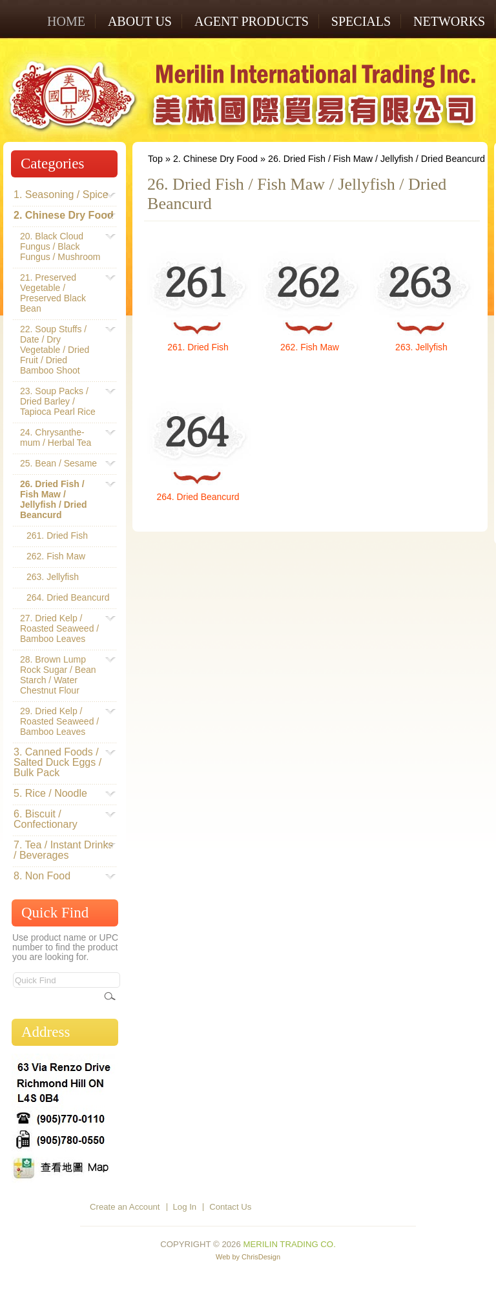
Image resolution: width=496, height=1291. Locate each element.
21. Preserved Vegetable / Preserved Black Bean (61, 293)
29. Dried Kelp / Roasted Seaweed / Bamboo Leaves (61, 721)
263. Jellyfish (421, 347)
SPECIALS (361, 21)
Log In (185, 1207)
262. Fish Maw (309, 347)
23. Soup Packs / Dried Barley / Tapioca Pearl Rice (61, 401)
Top (155, 159)
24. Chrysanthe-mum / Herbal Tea (61, 437)
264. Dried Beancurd (197, 497)
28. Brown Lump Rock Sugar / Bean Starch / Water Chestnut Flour (61, 675)
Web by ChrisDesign (248, 1257)
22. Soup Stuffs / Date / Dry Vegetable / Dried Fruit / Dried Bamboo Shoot (61, 349)
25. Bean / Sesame (58, 463)
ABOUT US (140, 21)
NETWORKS (449, 21)
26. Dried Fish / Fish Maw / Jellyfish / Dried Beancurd (376, 159)
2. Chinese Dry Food (215, 159)
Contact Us (230, 1207)
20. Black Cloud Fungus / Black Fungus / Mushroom (61, 246)
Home (66, 21)
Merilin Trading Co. (289, 1244)
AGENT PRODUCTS (251, 21)
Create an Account (125, 1207)
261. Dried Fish (198, 347)
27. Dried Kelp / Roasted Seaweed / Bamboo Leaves (61, 628)
